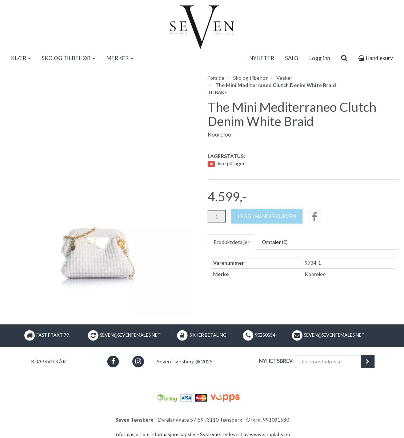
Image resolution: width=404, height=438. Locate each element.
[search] (344, 58)
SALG (291, 58)
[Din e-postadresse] (328, 361)
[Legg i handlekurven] (267, 216)
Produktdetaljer (231, 242)
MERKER (119, 58)
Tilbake (217, 92)
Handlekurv (375, 58)
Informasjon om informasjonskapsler (155, 434)
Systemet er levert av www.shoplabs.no (245, 434)
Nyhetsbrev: (276, 361)
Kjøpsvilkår (48, 361)
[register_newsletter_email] (368, 361)
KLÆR (21, 58)
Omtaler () (275, 242)
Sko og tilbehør (250, 78)
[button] (113, 361)
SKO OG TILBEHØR (68, 58)
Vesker (284, 78)
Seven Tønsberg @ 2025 (185, 361)
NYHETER (261, 58)
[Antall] (217, 216)
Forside (216, 78)
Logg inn (319, 58)
